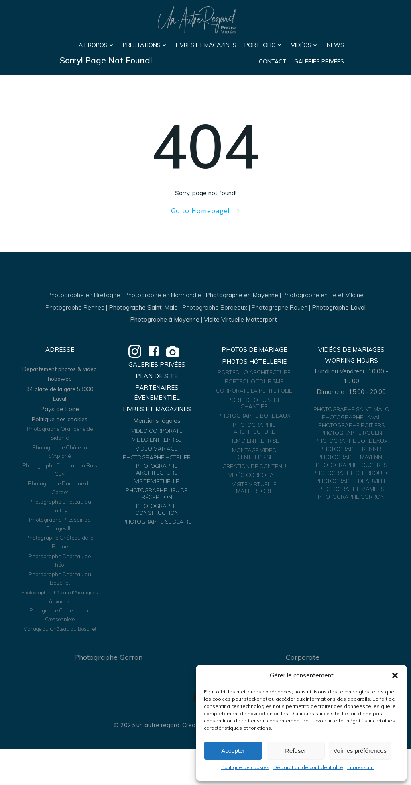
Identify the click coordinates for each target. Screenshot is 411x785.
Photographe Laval (339, 320)
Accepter (233, 750)
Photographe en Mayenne (242, 307)
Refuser (295, 750)
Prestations (195, 14)
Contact (322, 30)
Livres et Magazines (256, 14)
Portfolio (313, 14)
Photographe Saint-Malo (143, 320)
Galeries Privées (369, 30)
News (385, 14)
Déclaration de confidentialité (308, 767)
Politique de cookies (245, 767)
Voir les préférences (360, 750)
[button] (395, 675)
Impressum (360, 767)
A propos (146, 14)
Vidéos (354, 14)
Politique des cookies (61, 435)
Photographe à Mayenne (164, 332)
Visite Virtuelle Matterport (240, 332)
